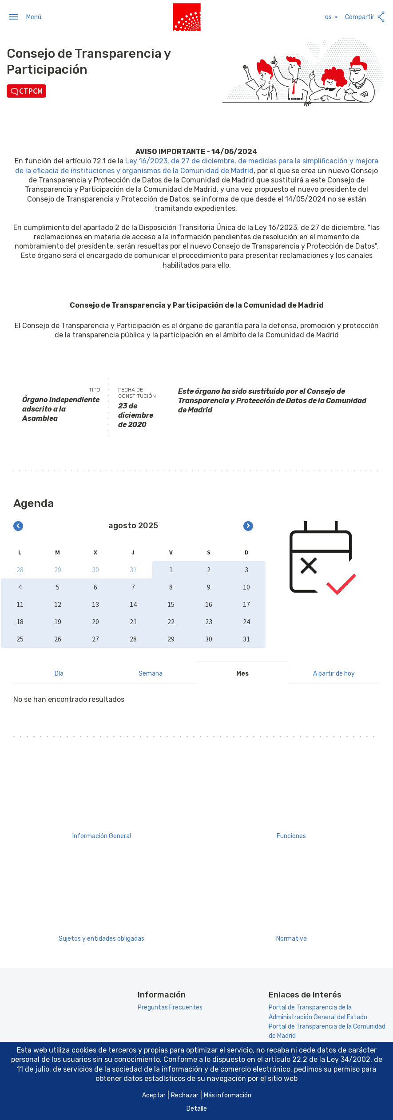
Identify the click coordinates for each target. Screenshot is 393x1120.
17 (246, 603)
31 (133, 568)
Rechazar (184, 1095)
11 (20, 603)
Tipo (94, 388)
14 (133, 603)
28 (20, 568)
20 (95, 620)
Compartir (365, 16)
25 (20, 637)
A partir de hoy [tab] (334, 673)
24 (246, 620)
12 (57, 603)
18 (20, 620)
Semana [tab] (151, 673)
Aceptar (154, 1095)
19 (57, 620)
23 (208, 620)
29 (57, 568)
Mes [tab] (242, 673)
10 (246, 586)
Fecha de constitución (137, 391)
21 (133, 620)
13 (95, 603)
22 (171, 620)
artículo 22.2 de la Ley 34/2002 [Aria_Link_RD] (317, 1059)
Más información (227, 1095)
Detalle (197, 1108)
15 (171, 603)
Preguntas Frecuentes (170, 1006)
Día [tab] (59, 673)
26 (57, 637)
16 (208, 603)
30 (95, 568)
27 (95, 637)
